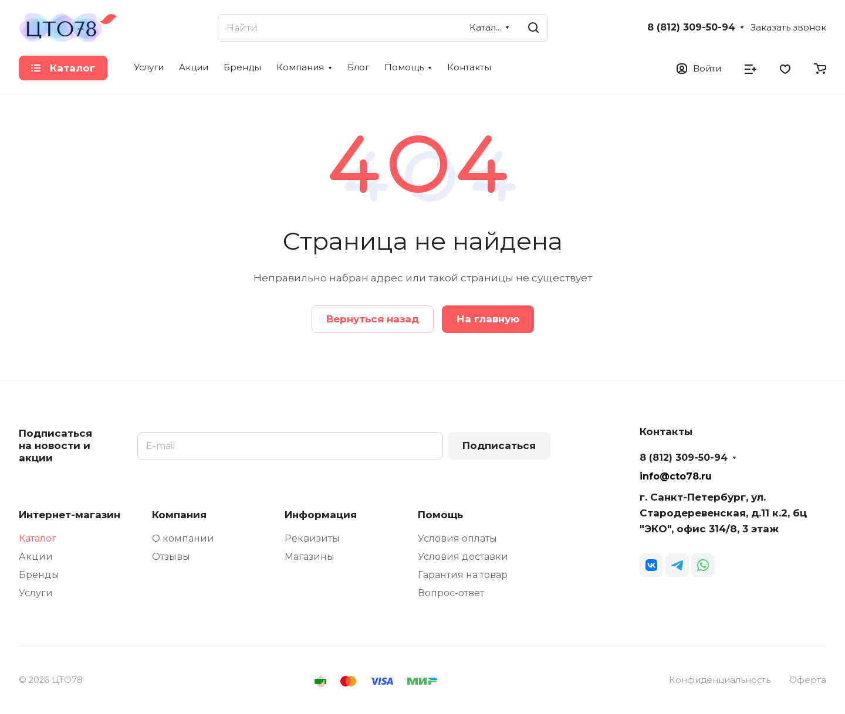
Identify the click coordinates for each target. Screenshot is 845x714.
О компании (183, 538)
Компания (179, 515)
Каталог (37, 538)
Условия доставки (463, 556)
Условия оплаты (457, 538)
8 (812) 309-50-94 (691, 27)
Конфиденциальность (719, 680)
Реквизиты (312, 538)
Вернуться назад (372, 319)
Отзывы (171, 556)
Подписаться (499, 445)
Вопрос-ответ (451, 593)
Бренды (39, 574)
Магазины (309, 556)
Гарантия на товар (463, 574)
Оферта (807, 680)
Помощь (440, 515)
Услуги (36, 593)
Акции (36, 556)
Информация (321, 515)
